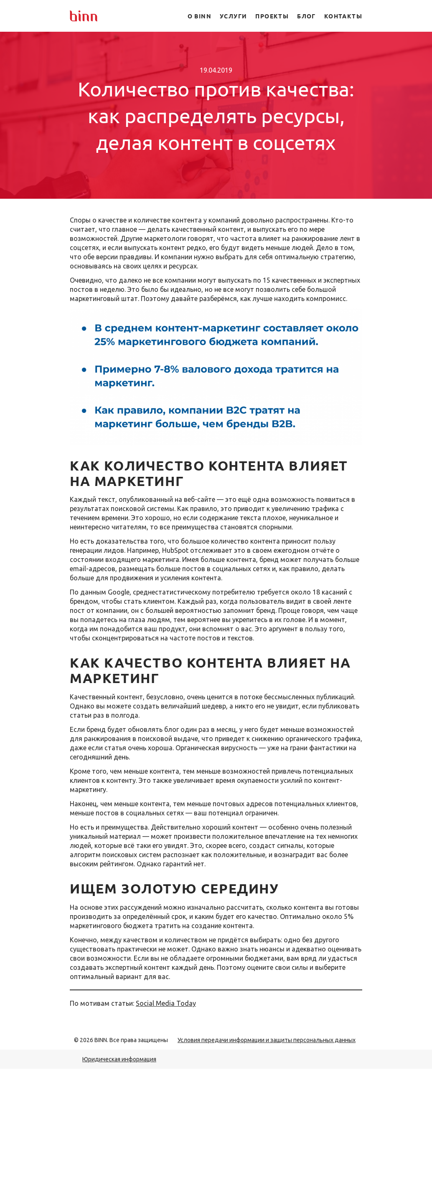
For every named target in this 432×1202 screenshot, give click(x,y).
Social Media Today (166, 1003)
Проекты (272, 16)
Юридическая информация (119, 1059)
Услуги (233, 16)
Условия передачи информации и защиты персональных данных (267, 1040)
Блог (306, 16)
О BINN (199, 16)
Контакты (343, 16)
